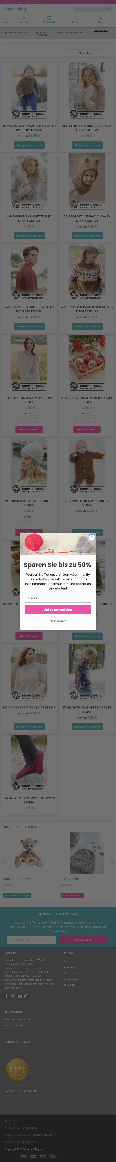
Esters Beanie (70, 878)
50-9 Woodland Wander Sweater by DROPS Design (29, 128)
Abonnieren (83, 940)
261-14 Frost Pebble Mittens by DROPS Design (87, 128)
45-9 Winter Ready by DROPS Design (87, 503)
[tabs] (101, 20)
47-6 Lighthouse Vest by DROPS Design (87, 709)
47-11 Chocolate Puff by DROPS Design (87, 606)
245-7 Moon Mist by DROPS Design (29, 707)
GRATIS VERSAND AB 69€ (17, 32)
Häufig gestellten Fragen (17, 1019)
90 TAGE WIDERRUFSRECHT (71, 32)
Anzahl (28, 413)
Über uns (11, 1121)
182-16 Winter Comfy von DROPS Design (29, 800)
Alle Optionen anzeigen (17, 895)
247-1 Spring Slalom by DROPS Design (29, 400)
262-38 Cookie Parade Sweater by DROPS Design (87, 309)
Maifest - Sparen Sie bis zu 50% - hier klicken (22, 2)
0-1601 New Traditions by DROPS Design (87, 400)
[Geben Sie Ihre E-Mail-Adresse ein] (31, 940)
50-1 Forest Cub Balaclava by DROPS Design (87, 218)
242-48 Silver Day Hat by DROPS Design (29, 503)
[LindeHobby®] (15, 8)
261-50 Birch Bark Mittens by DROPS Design (29, 218)
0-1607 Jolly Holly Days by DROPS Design (29, 606)
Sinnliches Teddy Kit (18, 878)
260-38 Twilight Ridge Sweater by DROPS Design (29, 309)
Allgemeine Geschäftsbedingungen (28, 1134)
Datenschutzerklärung (21, 1141)
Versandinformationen (16, 1025)
